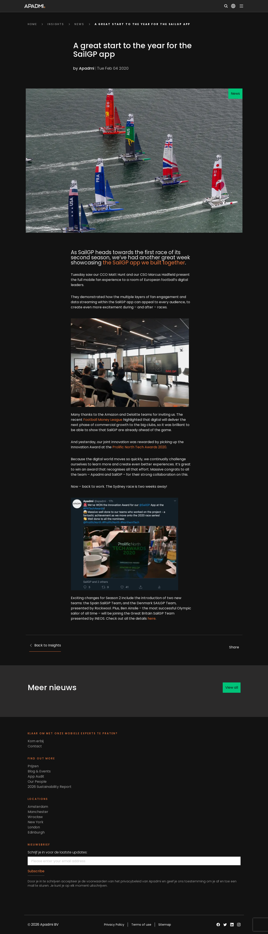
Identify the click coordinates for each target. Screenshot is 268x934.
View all (231, 687)
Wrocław (35, 816)
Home (32, 24)
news (79, 24)
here (144, 618)
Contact (35, 746)
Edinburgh (36, 832)
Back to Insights (45, 645)
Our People (37, 781)
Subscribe (36, 871)
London (34, 827)
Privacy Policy (114, 924)
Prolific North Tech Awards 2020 (132, 447)
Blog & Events (39, 771)
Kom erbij (36, 741)
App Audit (36, 776)
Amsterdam (38, 806)
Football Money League (95, 419)
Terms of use (141, 924)
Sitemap (164, 924)
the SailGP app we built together (136, 262)
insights (55, 24)
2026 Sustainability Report (49, 786)
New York (35, 822)
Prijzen (33, 766)
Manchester (38, 811)
